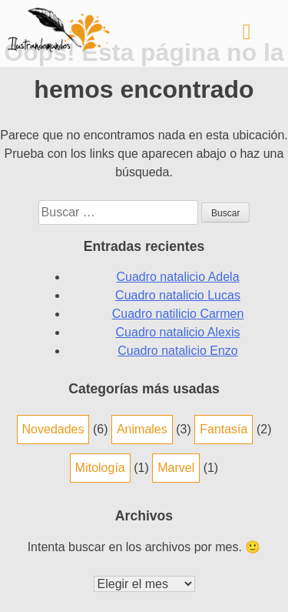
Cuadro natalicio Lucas (177, 295)
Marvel (175, 467)
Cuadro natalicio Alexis (178, 332)
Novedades (53, 429)
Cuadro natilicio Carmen (178, 313)
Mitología (100, 467)
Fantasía (223, 429)
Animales (142, 429)
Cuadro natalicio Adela (177, 276)
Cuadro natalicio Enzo (178, 350)
